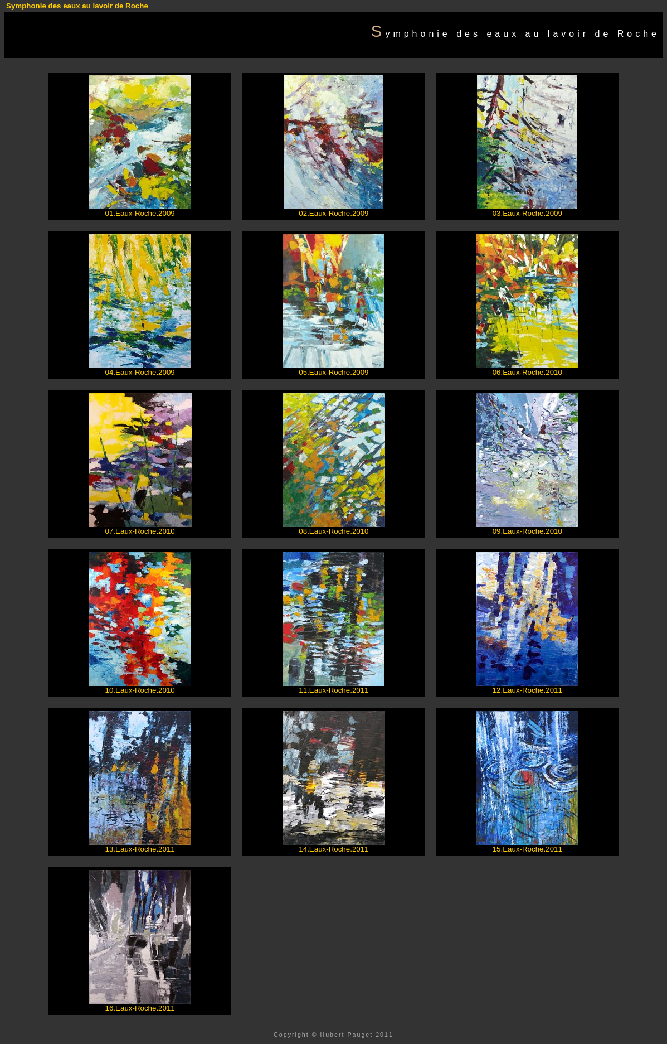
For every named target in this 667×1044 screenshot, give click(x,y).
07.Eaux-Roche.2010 (140, 531)
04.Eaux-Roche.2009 (140, 372)
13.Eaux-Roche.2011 (140, 849)
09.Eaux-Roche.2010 (527, 531)
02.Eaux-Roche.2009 (333, 213)
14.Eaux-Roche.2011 (333, 849)
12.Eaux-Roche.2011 (527, 690)
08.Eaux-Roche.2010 (333, 531)
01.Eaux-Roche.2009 (140, 213)
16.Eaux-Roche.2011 (140, 1008)
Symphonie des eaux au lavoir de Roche (77, 6)
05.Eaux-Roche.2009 (333, 372)
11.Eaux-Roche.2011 (333, 690)
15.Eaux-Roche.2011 (527, 849)
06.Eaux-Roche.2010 (527, 372)
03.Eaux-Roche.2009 (527, 213)
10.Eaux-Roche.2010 (140, 690)
